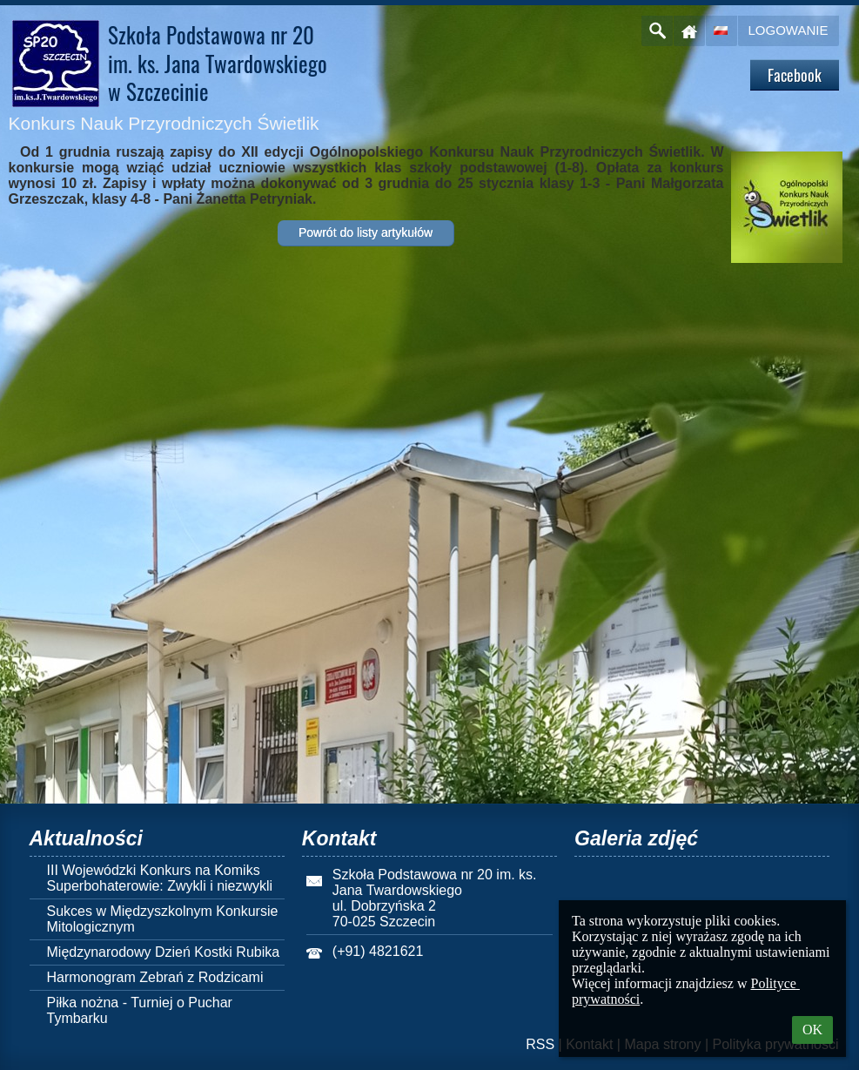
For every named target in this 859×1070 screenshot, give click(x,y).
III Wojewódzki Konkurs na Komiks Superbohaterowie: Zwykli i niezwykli (160, 878)
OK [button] (812, 1029)
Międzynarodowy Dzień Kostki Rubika (163, 952)
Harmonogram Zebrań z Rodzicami (155, 977)
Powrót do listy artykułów (366, 232)
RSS (540, 1044)
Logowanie (788, 30)
